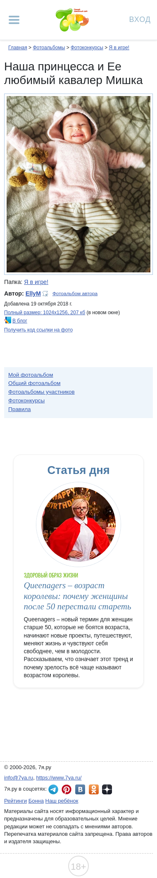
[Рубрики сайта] (14, 20)
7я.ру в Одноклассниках (94, 789)
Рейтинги (15, 801)
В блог (19, 321)
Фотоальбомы (49, 48)
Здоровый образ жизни (51, 575)
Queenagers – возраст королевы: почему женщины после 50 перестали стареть (77, 595)
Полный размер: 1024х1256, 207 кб (44, 312)
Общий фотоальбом (34, 383)
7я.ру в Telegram (53, 789)
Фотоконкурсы (87, 48)
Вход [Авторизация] (140, 19)
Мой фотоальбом (30, 375)
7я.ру (107, 789)
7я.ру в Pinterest (66, 789)
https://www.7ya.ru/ (59, 778)
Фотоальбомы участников (41, 392)
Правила (19, 409)
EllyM (33, 293)
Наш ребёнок (61, 801)
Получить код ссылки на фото (38, 330)
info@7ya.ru (18, 778)
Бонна (36, 801)
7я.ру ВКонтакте (80, 789)
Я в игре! (119, 48)
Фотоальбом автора (75, 293)
